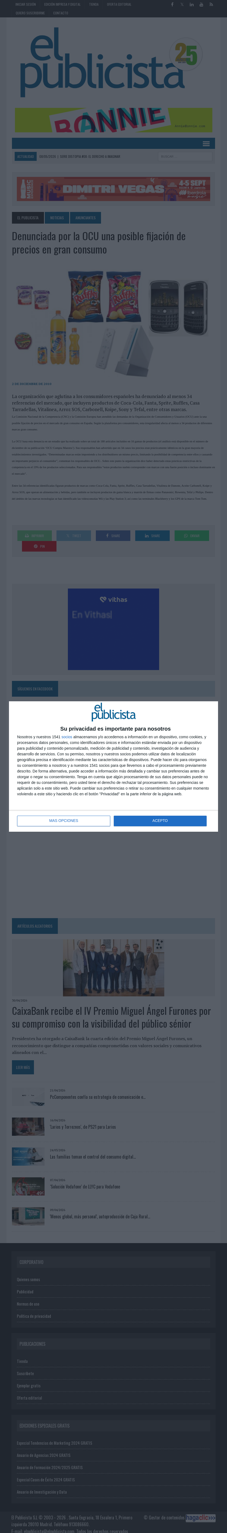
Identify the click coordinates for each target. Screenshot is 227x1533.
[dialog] (113, 766)
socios (66, 737)
